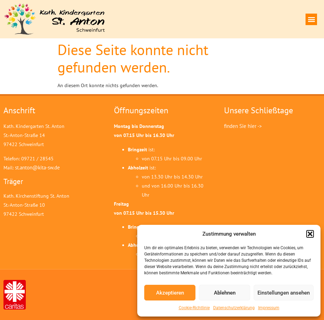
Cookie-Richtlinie (194, 307)
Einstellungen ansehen (283, 293)
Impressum (268, 307)
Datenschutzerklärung (234, 307)
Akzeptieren (170, 293)
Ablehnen (225, 293)
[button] (310, 233)
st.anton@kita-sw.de (37, 167)
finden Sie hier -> (243, 126)
